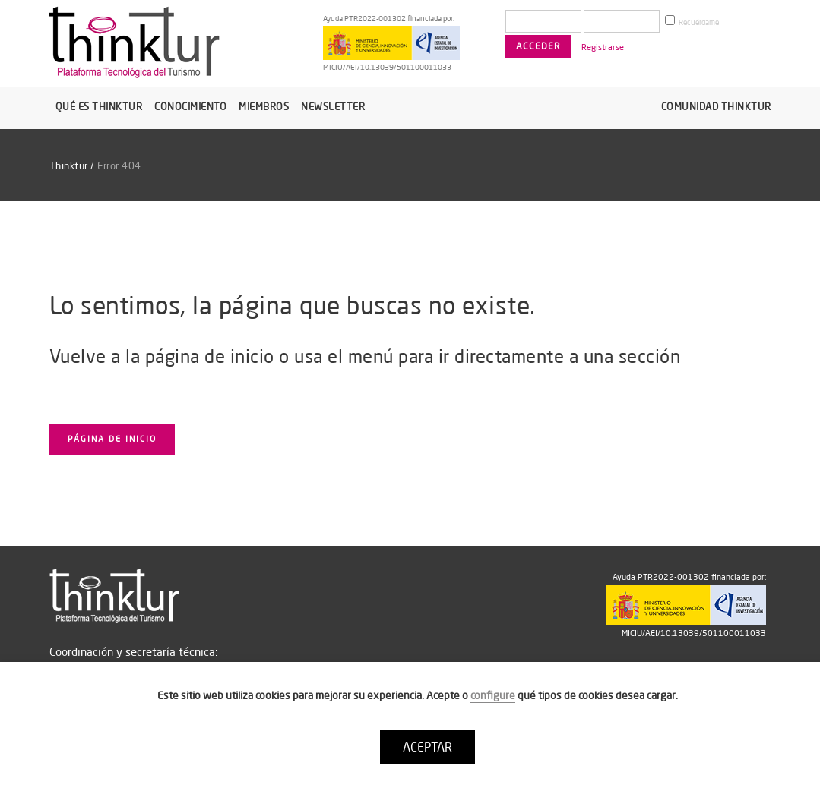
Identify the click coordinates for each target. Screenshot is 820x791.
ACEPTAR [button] (427, 747)
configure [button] (492, 695)
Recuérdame (692, 21)
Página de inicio (112, 438)
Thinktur (68, 165)
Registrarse (602, 47)
